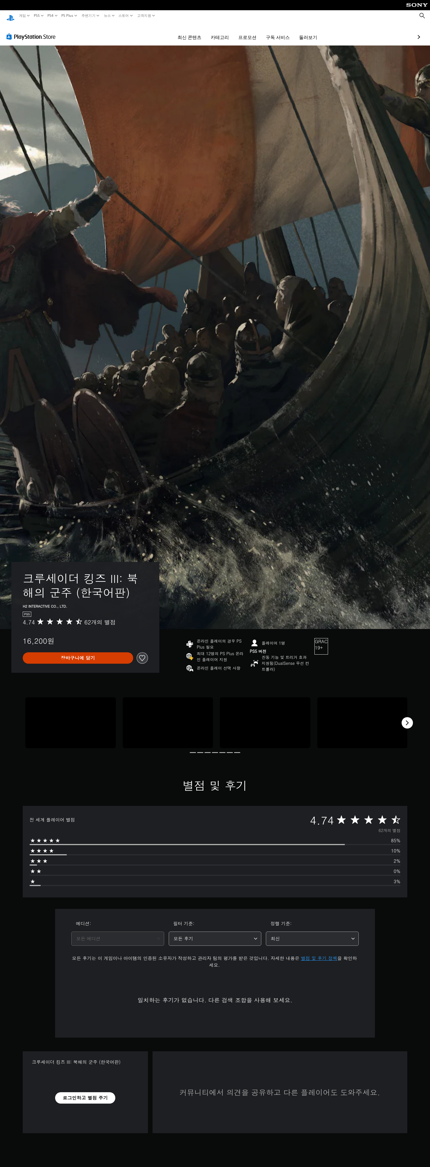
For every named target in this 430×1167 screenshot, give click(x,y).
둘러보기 (275, 32)
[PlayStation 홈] (10, 15)
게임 (22, 15)
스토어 (123, 15)
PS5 (36, 15)
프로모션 (214, 32)
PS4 (50, 15)
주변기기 (88, 15)
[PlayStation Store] (32, 31)
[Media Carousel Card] (70, 717)
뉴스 (107, 15)
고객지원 (144, 15)
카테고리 (187, 32)
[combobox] (117, 933)
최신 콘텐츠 (156, 32)
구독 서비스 (245, 32)
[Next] (407, 717)
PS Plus (67, 15)
